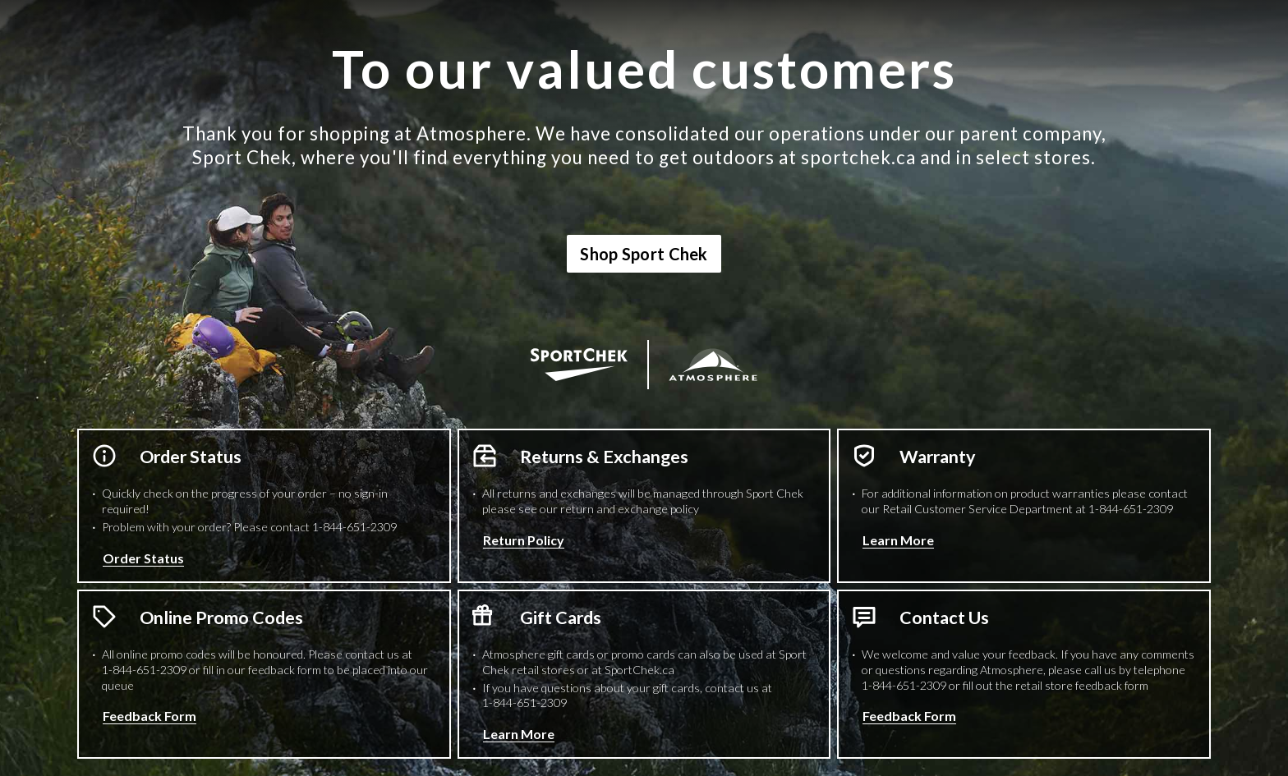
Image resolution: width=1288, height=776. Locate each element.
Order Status (143, 558)
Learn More (898, 540)
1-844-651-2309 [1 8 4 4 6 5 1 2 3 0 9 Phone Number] (354, 527)
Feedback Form (149, 715)
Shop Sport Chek (644, 254)
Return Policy (523, 540)
